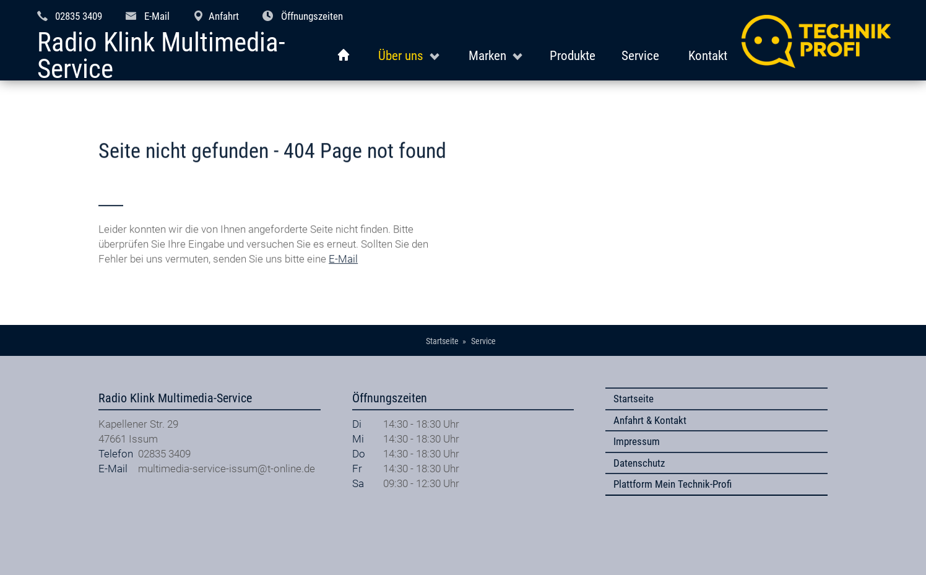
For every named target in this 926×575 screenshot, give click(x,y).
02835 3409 (78, 16)
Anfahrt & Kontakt (649, 420)
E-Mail (157, 16)
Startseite (633, 398)
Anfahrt (224, 16)
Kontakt (707, 55)
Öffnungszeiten (312, 16)
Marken (487, 55)
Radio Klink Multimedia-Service (161, 56)
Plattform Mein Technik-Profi (672, 484)
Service (640, 55)
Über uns (400, 55)
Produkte (572, 55)
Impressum (636, 441)
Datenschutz (639, 463)
